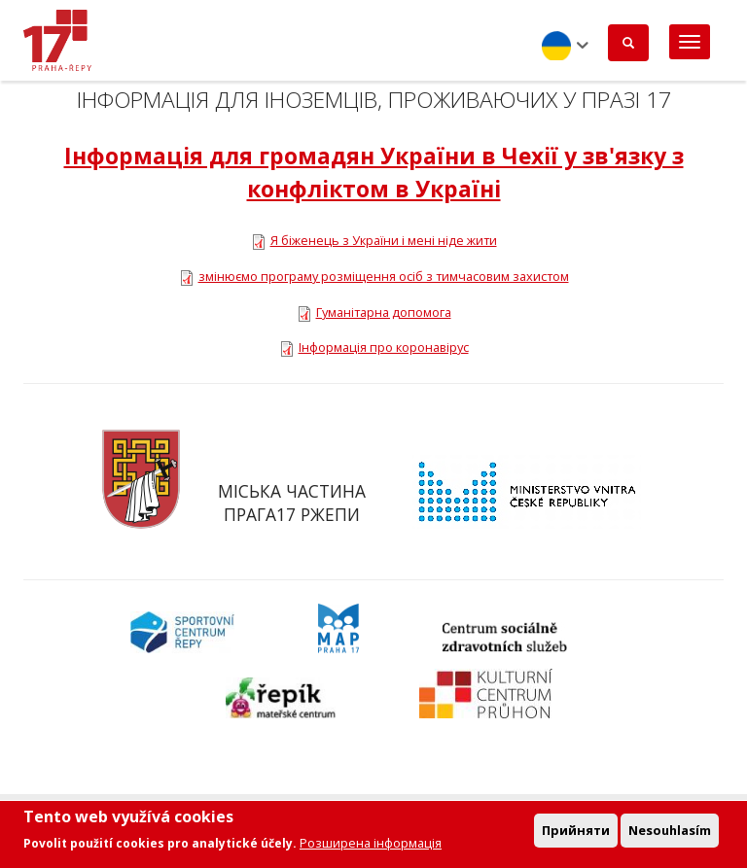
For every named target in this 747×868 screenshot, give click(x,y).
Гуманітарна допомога (383, 312)
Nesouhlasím (669, 832)
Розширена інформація (371, 844)
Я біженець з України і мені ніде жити (383, 240)
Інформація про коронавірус (384, 347)
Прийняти (576, 832)
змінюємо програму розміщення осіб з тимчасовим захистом (383, 276)
